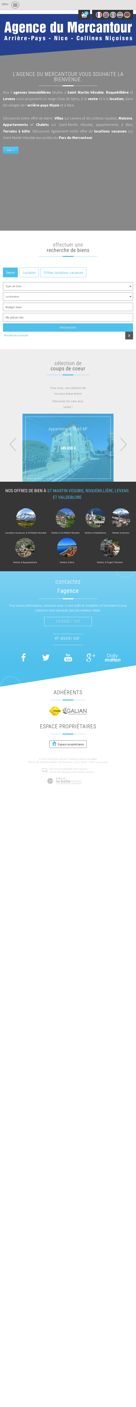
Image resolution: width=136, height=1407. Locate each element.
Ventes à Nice (67, 562)
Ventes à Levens (120, 533)
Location (29, 272)
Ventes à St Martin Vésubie (65, 533)
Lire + (10, 150)
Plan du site (33, 762)
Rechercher (68, 327)
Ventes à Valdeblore (95, 533)
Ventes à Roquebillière (25, 562)
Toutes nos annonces (98, 762)
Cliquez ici (68, 621)
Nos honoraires (65, 762)
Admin (84, 762)
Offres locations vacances (63, 272)
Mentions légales (49, 762)
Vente (10, 272)
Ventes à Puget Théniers (110, 562)
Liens (76, 762)
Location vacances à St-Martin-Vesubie (26, 533)
